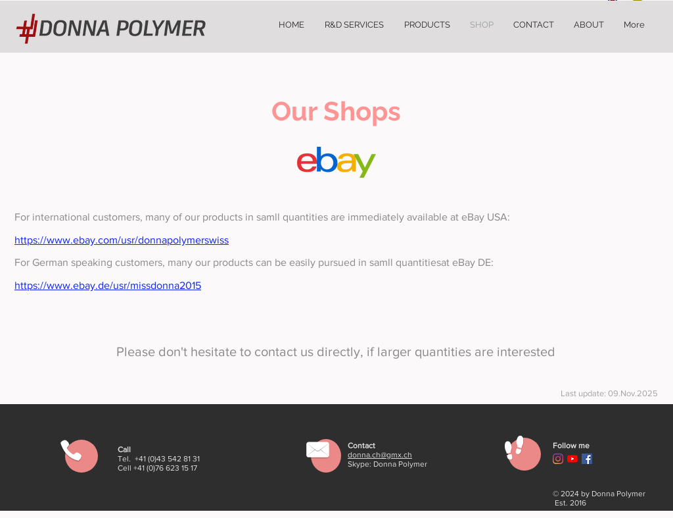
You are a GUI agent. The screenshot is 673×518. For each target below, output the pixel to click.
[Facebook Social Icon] (587, 458)
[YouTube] (572, 458)
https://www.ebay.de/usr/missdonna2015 (107, 285)
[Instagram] (558, 458)
